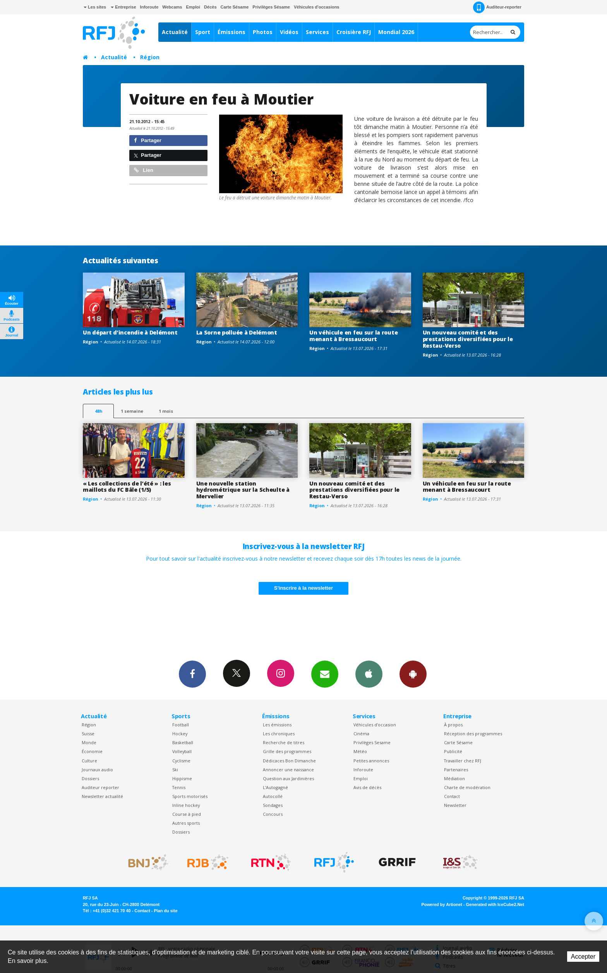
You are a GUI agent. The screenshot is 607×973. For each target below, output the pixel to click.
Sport (202, 32)
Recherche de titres (283, 742)
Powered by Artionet (442, 904)
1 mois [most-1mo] (166, 411)
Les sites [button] (95, 7)
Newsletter (455, 805)
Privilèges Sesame (372, 742)
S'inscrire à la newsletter (303, 588)
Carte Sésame (235, 7)
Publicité (453, 751)
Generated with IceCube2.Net (495, 904)
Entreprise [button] (123, 7)
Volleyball (182, 751)
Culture (89, 760)
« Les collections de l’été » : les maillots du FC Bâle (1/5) (127, 487)
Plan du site (165, 910)
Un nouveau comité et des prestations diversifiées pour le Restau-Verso (468, 339)
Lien (143, 170)
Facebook (192, 674)
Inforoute (149, 7)
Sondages (273, 805)
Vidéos (289, 32)
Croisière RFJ (353, 32)
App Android (413, 674)
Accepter (583, 956)
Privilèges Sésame (271, 7)
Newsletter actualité (102, 796)
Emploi (193, 7)
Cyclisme (181, 760)
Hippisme (182, 778)
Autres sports (186, 822)
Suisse (88, 733)
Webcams (172, 7)
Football (180, 724)
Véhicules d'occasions (317, 7)
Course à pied (186, 814)
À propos (453, 724)
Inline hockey (186, 805)
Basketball (182, 742)
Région (149, 57)
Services (317, 32)
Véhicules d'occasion (374, 724)
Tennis (178, 787)
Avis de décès (367, 787)
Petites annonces (371, 760)
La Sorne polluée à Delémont (236, 332)
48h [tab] (98, 411)
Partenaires (456, 769)
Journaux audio (97, 769)
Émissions (231, 32)
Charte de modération (467, 787)
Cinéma (361, 733)
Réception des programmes (473, 733)
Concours (273, 814)
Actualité (175, 32)
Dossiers (90, 778)
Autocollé (273, 796)
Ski (175, 769)
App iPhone (368, 674)
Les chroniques (279, 733)
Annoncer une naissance (288, 769)
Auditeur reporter (100, 787)
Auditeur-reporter (497, 7)
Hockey (179, 733)
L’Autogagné (275, 787)
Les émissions (277, 724)
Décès (210, 7)
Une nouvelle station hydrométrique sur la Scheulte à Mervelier (243, 490)
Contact (452, 796)
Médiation (454, 778)
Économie (92, 751)
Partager (147, 140)
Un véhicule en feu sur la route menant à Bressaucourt (353, 336)
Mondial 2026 (396, 32)
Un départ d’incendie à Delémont (130, 332)
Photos (263, 32)
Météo (360, 751)
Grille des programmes (287, 751)
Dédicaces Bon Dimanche (289, 760)
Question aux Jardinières (288, 778)
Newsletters (324, 674)
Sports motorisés (189, 796)
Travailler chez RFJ (462, 760)
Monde (89, 742)
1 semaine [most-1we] (132, 411)
